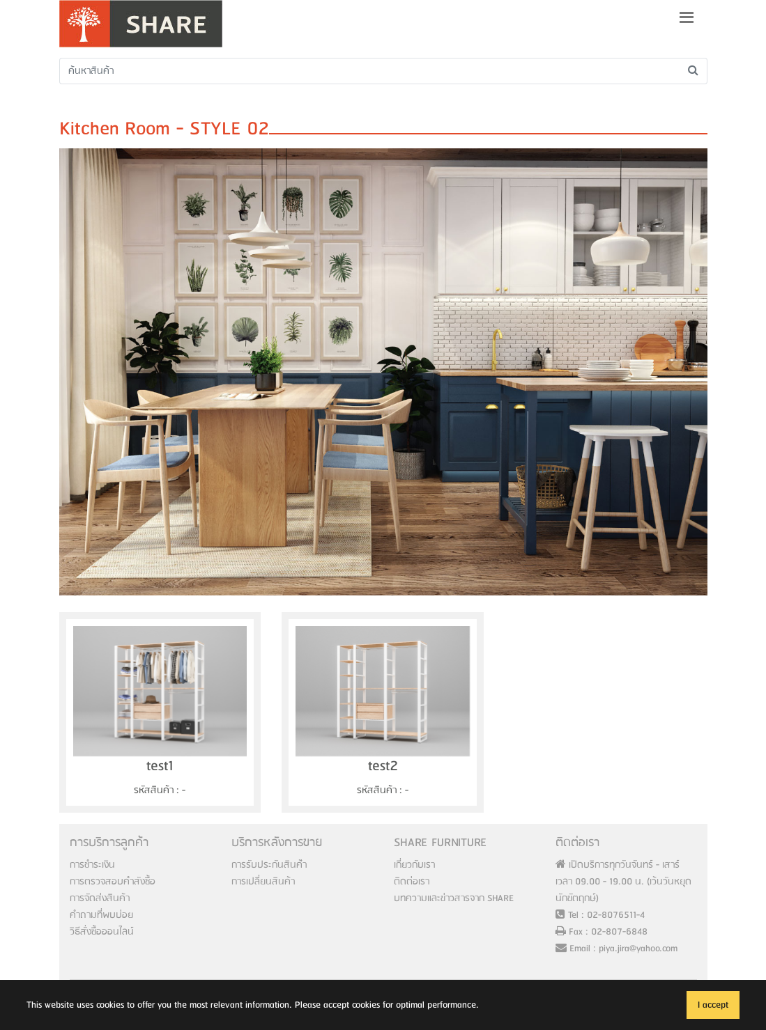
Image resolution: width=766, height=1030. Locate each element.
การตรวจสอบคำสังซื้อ (112, 881)
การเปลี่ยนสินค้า (263, 881)
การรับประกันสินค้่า (269, 865)
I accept (713, 1005)
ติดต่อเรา (411, 881)
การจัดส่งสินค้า (100, 898)
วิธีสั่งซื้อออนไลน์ (102, 931)
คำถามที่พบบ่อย (101, 915)
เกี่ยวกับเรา (414, 865)
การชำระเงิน (92, 865)
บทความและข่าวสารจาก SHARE (454, 898)
